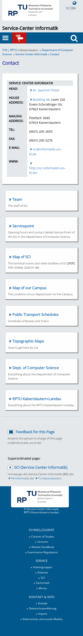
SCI (43, 577)
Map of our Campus (29, 287)
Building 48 (41, 99)
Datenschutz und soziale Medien (43, 619)
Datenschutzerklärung (42, 608)
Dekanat (42, 572)
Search (76, 46)
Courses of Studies (42, 536)
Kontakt (42, 603)
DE (68, 8)
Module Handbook (42, 547)
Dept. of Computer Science (35, 367)
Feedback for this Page (35, 431)
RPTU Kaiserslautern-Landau (36, 398)
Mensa (43, 588)
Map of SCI (21, 256)
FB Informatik (20, 478)
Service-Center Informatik (30, 28)
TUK (4, 50)
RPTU (13, 50)
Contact (54, 54)
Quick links (25, 39)
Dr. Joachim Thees (46, 90)
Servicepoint (23, 225)
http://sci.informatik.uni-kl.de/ (47, 170)
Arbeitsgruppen (42, 567)
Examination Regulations (42, 552)
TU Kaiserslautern (49, 478)
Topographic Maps (28, 341)
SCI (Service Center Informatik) (40, 467)
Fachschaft (42, 583)
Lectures (42, 541)
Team (17, 199)
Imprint (42, 613)
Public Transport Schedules (35, 314)
